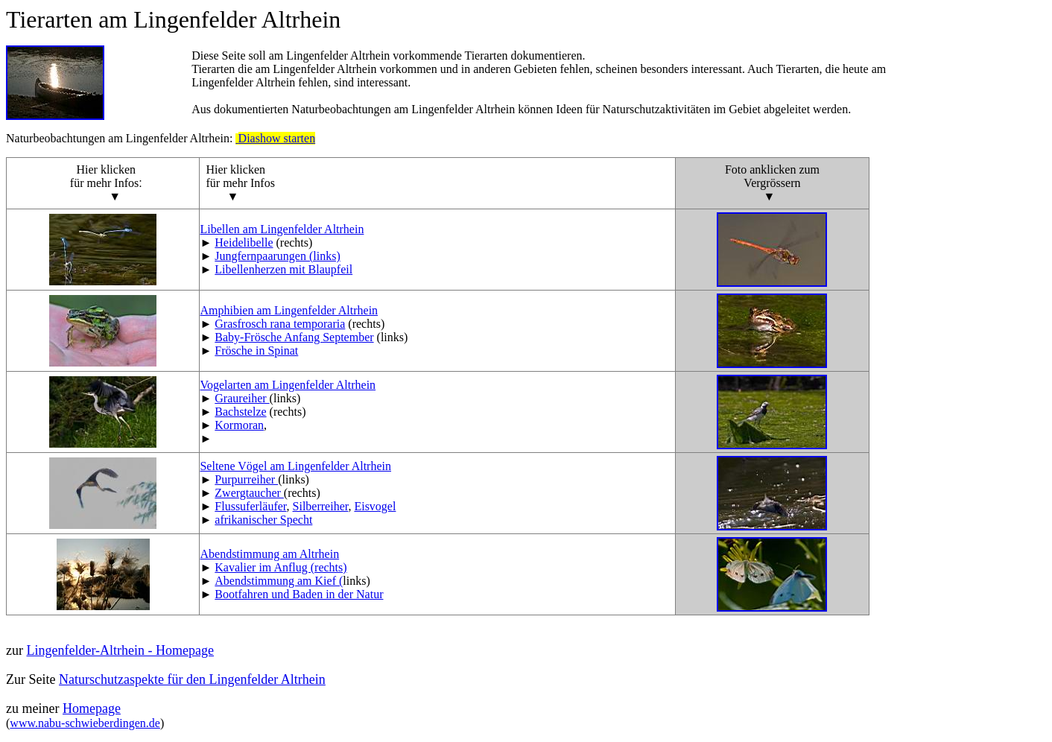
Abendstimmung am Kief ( (279, 580)
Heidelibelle (244, 242)
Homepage (92, 708)
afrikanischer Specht (263, 519)
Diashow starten (277, 138)
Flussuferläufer (250, 506)
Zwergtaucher (249, 492)
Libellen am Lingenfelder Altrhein (282, 229)
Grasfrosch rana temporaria (280, 323)
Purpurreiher (246, 479)
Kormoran (239, 425)
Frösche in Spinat (256, 350)
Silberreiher (321, 506)
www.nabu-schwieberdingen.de (85, 723)
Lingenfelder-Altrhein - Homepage (120, 650)
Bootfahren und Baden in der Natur (299, 594)
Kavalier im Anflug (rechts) (280, 567)
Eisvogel (375, 506)
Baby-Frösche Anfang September (294, 337)
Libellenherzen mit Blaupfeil (283, 269)
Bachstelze (240, 411)
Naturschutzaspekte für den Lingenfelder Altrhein (192, 679)
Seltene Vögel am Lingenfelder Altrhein (295, 466)
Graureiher (242, 398)
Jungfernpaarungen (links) (277, 256)
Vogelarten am (288, 384)
